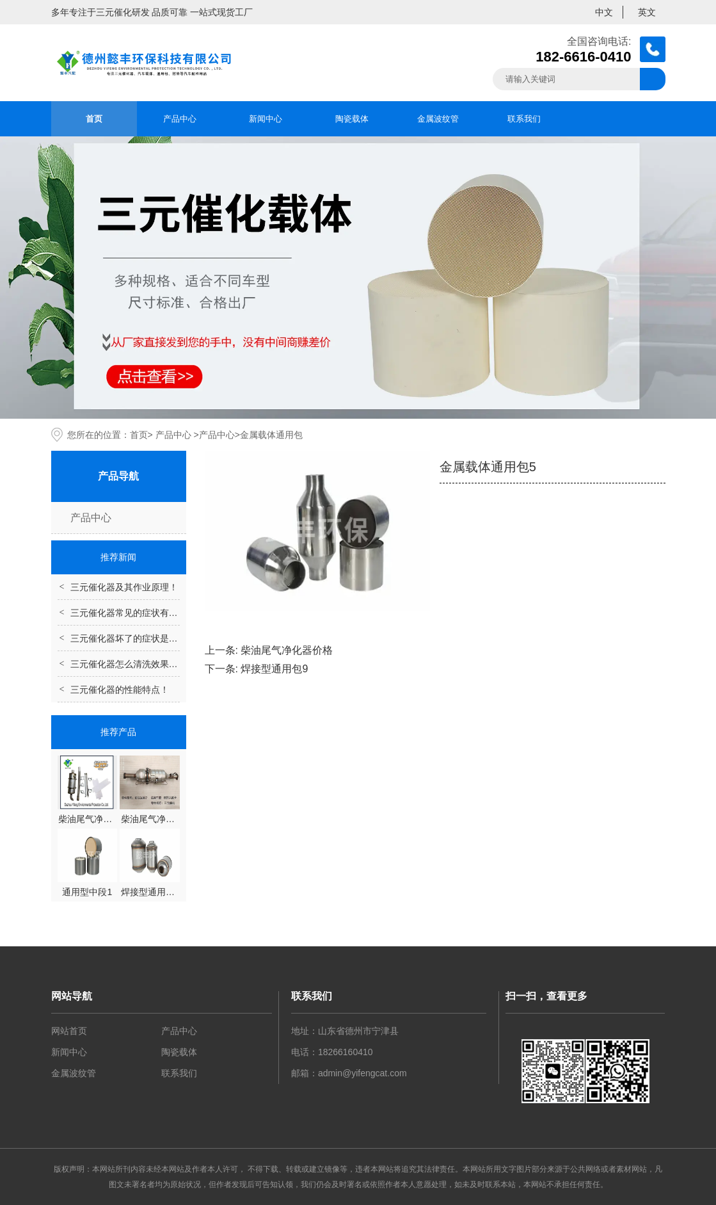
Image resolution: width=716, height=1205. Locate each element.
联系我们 (524, 119)
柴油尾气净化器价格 (287, 650)
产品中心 (179, 119)
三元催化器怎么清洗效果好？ (128, 664)
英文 (647, 12)
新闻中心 (265, 119)
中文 (604, 12)
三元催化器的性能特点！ (119, 689)
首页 (94, 119)
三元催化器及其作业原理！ (124, 587)
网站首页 (69, 1031)
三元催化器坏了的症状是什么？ (133, 638)
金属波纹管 (438, 119)
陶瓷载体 (352, 119)
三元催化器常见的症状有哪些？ (133, 613)
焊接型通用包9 (274, 668)
